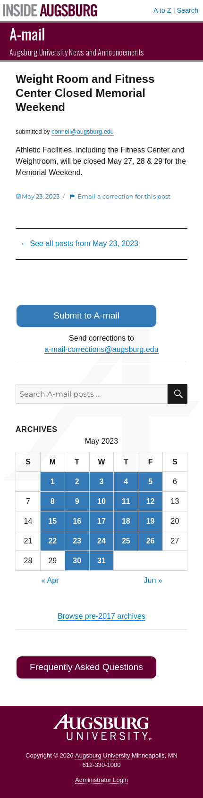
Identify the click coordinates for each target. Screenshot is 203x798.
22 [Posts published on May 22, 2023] (52, 541)
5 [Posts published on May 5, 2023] (150, 482)
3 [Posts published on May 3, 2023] (102, 482)
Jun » (153, 580)
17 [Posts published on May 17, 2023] (101, 521)
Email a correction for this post (123, 196)
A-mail (27, 34)
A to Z (162, 10)
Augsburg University (102, 755)
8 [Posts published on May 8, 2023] (53, 501)
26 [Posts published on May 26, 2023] (150, 541)
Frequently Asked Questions (86, 667)
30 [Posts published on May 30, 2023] (77, 561)
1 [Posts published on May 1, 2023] (53, 482)
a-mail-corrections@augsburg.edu (101, 349)
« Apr (50, 580)
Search (187, 10)
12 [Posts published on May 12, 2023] (150, 501)
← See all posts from (79, 243)
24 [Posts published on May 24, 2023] (101, 541)
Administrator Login (101, 779)
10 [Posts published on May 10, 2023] (101, 501)
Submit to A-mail (86, 315)
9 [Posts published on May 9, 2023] (77, 501)
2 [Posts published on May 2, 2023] (77, 482)
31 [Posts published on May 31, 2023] (101, 561)
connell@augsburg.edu (82, 131)
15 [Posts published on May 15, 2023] (52, 521)
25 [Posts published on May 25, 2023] (126, 541)
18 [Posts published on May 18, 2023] (126, 521)
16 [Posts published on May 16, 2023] (77, 521)
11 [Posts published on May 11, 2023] (126, 501)
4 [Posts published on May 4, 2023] (126, 482)
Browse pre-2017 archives (101, 616)
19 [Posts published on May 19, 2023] (150, 521)
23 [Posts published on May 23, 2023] (77, 541)
